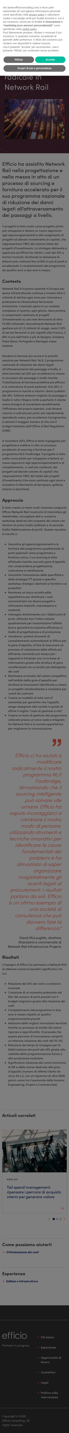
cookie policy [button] (29, 29)
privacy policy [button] (37, 14)
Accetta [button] (50, 59)
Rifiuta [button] (19, 59)
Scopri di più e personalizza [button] (34, 68)
